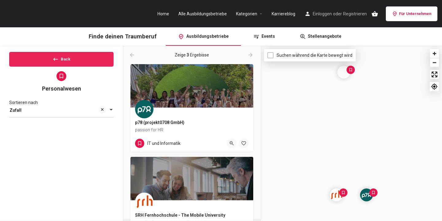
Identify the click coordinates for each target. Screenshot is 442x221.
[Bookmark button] (244, 143)
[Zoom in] (434, 53)
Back (61, 61)
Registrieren (355, 13)
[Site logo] (37, 13)
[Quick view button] (232, 143)
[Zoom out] (434, 62)
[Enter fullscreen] (434, 74)
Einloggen (322, 13)
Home (163, 13)
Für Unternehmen (411, 14)
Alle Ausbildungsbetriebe (202, 13)
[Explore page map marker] (366, 194)
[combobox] (61, 115)
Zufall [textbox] (58, 116)
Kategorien (246, 13)
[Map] (351, 133)
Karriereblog (283, 13)
